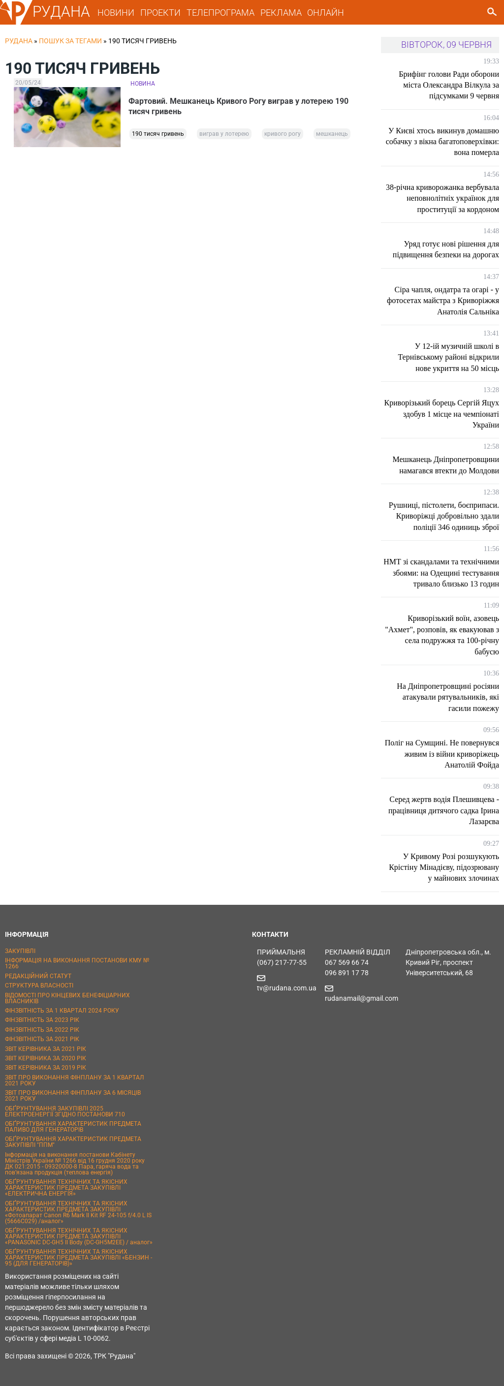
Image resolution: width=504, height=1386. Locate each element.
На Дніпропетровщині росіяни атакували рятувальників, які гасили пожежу (448, 697)
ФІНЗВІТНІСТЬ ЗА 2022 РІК (42, 1029)
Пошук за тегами (70, 41)
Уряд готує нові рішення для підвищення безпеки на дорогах (446, 249)
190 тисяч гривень (158, 134)
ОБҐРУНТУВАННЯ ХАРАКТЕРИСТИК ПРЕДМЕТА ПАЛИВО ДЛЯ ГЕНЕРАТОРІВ (73, 1126)
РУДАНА (61, 11)
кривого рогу (282, 134)
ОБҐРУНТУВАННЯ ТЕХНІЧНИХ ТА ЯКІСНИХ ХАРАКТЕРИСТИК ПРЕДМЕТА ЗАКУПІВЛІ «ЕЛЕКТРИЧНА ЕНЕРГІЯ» (66, 1187)
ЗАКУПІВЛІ (20, 951)
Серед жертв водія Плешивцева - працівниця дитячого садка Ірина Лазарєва (443, 810)
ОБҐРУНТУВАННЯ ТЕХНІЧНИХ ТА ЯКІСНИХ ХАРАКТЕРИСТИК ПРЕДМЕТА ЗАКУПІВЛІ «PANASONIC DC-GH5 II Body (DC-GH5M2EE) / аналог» (79, 1236)
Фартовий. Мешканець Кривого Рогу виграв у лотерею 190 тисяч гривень (240, 106)
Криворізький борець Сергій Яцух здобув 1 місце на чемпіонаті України (441, 414)
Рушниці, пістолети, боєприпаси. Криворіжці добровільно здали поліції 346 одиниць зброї (444, 516)
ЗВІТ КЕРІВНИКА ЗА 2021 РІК (45, 1049)
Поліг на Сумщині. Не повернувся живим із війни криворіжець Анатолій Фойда (442, 754)
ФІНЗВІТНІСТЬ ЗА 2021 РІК (42, 1039)
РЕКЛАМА (281, 12)
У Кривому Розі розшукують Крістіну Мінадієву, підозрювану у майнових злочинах (444, 867)
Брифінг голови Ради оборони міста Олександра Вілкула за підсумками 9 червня (449, 85)
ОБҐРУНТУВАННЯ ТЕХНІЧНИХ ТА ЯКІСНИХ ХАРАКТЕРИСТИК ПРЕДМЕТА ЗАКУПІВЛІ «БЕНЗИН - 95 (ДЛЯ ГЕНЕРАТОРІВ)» (78, 1257)
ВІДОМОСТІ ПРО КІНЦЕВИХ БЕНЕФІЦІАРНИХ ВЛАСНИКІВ (67, 998)
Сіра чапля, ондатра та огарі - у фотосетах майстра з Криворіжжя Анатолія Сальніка (443, 300)
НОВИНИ (115, 12)
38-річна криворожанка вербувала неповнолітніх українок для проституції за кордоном (442, 198)
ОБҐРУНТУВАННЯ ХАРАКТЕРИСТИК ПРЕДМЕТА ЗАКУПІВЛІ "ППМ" (73, 1142)
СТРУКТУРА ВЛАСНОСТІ (39, 985)
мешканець (332, 134)
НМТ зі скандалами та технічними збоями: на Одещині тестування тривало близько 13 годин (441, 572)
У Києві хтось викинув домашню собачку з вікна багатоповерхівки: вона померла (442, 141)
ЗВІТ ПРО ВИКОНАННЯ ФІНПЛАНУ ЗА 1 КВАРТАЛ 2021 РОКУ (74, 1080)
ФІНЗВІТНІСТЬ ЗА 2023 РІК (42, 1019)
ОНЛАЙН (325, 12)
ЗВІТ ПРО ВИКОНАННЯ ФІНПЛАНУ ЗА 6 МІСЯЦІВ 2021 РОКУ (73, 1095)
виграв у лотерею (224, 134)
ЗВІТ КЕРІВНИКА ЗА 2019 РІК (45, 1067)
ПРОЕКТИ (160, 12)
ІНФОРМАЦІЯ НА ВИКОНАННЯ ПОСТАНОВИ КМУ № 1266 (77, 963)
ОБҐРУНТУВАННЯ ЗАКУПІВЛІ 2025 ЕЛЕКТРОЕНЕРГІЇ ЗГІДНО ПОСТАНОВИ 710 (65, 1111)
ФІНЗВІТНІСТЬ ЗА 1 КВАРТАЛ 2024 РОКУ (62, 1010)
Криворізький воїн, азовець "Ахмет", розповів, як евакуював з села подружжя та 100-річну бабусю (442, 634)
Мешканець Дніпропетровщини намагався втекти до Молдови (446, 464)
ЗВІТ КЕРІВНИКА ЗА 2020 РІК (45, 1058)
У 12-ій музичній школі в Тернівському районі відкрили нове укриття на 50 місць (448, 357)
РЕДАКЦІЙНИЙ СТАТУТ (38, 976)
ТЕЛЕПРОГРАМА (220, 12)
